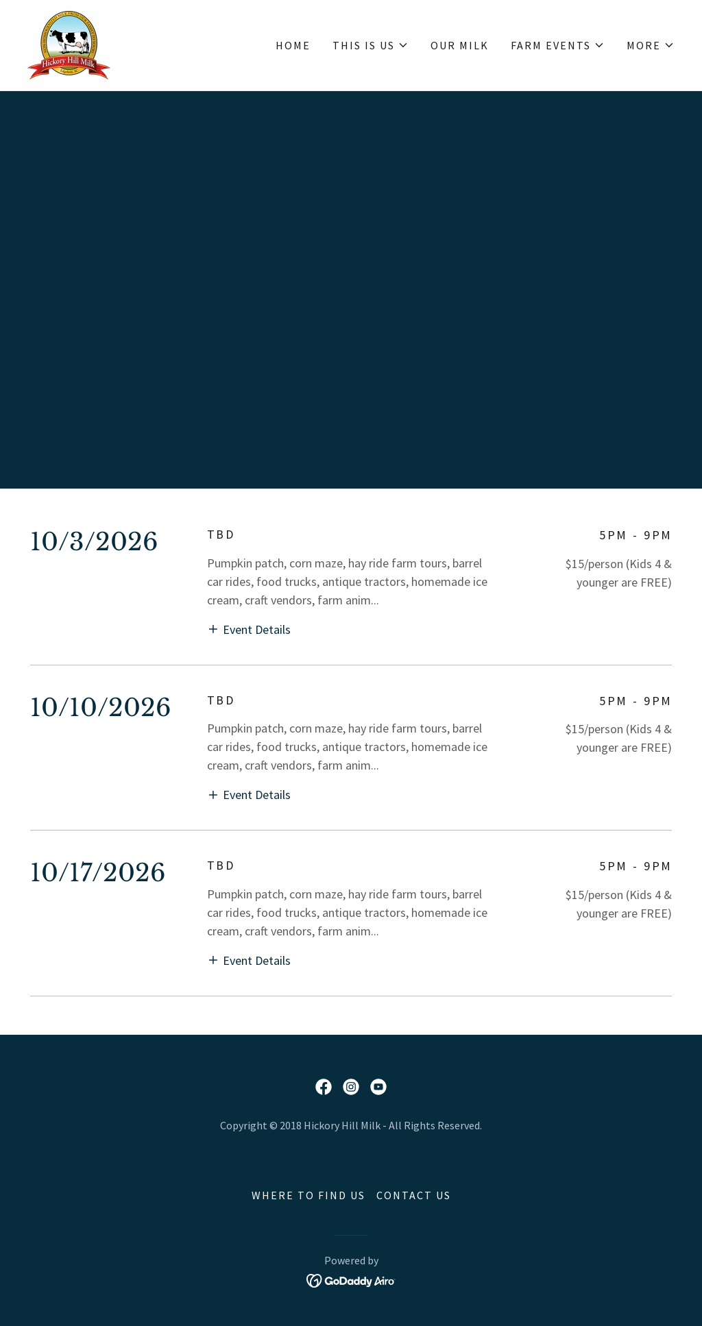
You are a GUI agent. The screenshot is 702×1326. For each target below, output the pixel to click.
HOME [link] (293, 45)
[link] (68, 43)
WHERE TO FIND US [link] (308, 1195)
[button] (370, 45)
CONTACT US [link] (413, 1195)
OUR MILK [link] (460, 45)
